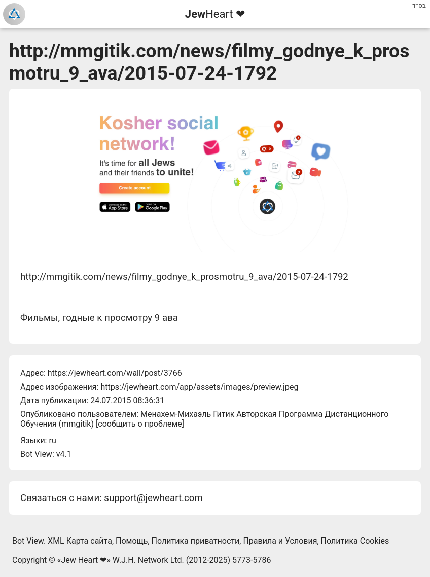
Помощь (132, 541)
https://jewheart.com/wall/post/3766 (115, 373)
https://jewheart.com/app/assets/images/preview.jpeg (199, 387)
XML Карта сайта (80, 541)
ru (52, 440)
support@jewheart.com (153, 498)
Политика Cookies (355, 541)
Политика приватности (196, 541)
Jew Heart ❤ (83, 560)
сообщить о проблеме (140, 424)
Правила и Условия (280, 541)
